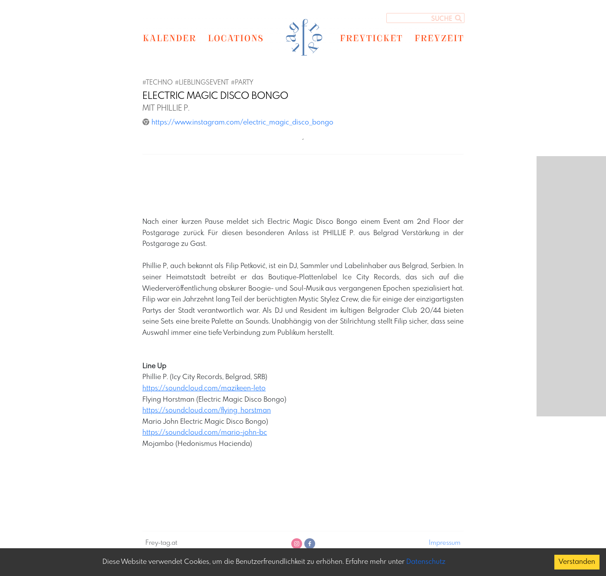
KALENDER (169, 37)
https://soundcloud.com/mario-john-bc (204, 432)
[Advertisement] (303, 186)
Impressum (445, 543)
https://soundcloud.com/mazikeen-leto (204, 388)
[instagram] (296, 543)
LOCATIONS (235, 37)
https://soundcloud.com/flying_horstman (206, 410)
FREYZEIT (439, 37)
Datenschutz (425, 562)
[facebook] (309, 543)
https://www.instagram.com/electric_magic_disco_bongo (237, 122)
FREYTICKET (370, 37)
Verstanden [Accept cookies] (577, 562)
